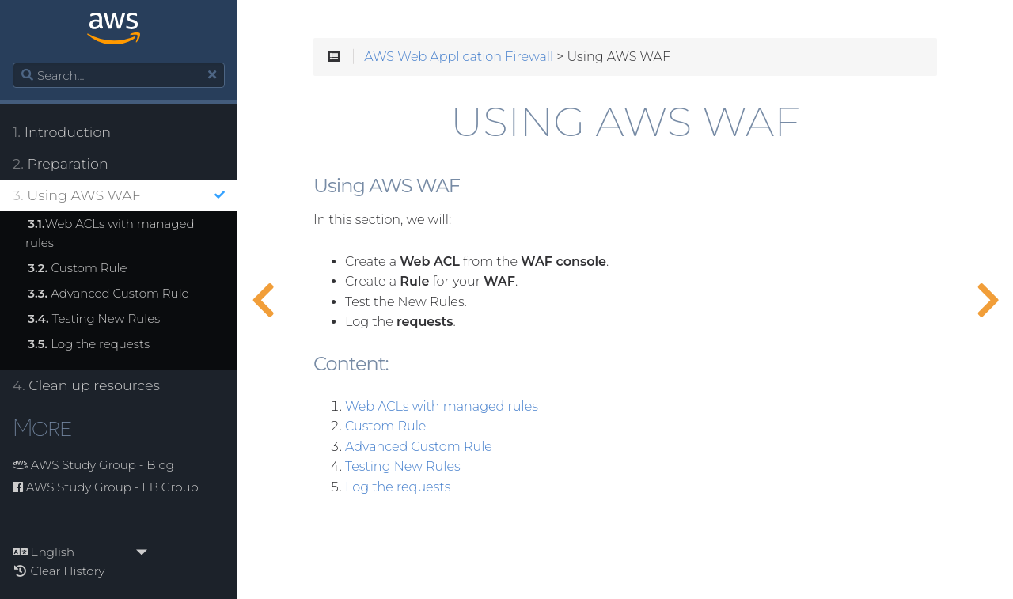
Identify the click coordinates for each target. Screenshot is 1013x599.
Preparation (60, 163)
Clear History (58, 570)
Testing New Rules (94, 318)
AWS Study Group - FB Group (106, 487)
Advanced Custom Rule (108, 293)
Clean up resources (86, 385)
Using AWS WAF (119, 195)
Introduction (62, 131)
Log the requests (89, 343)
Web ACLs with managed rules (110, 233)
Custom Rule (77, 267)
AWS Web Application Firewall (458, 57)
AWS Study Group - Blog (93, 464)
